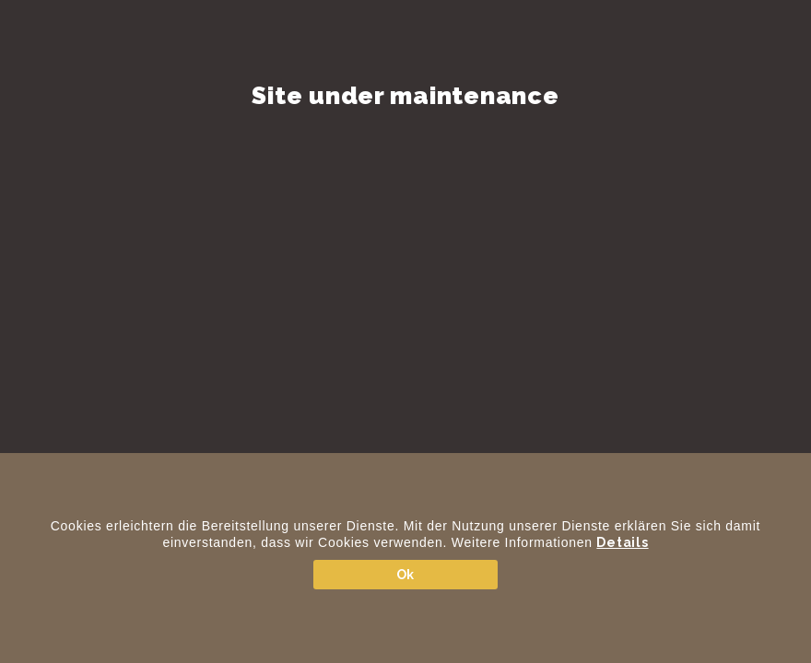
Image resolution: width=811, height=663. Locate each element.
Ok (405, 574)
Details (622, 542)
